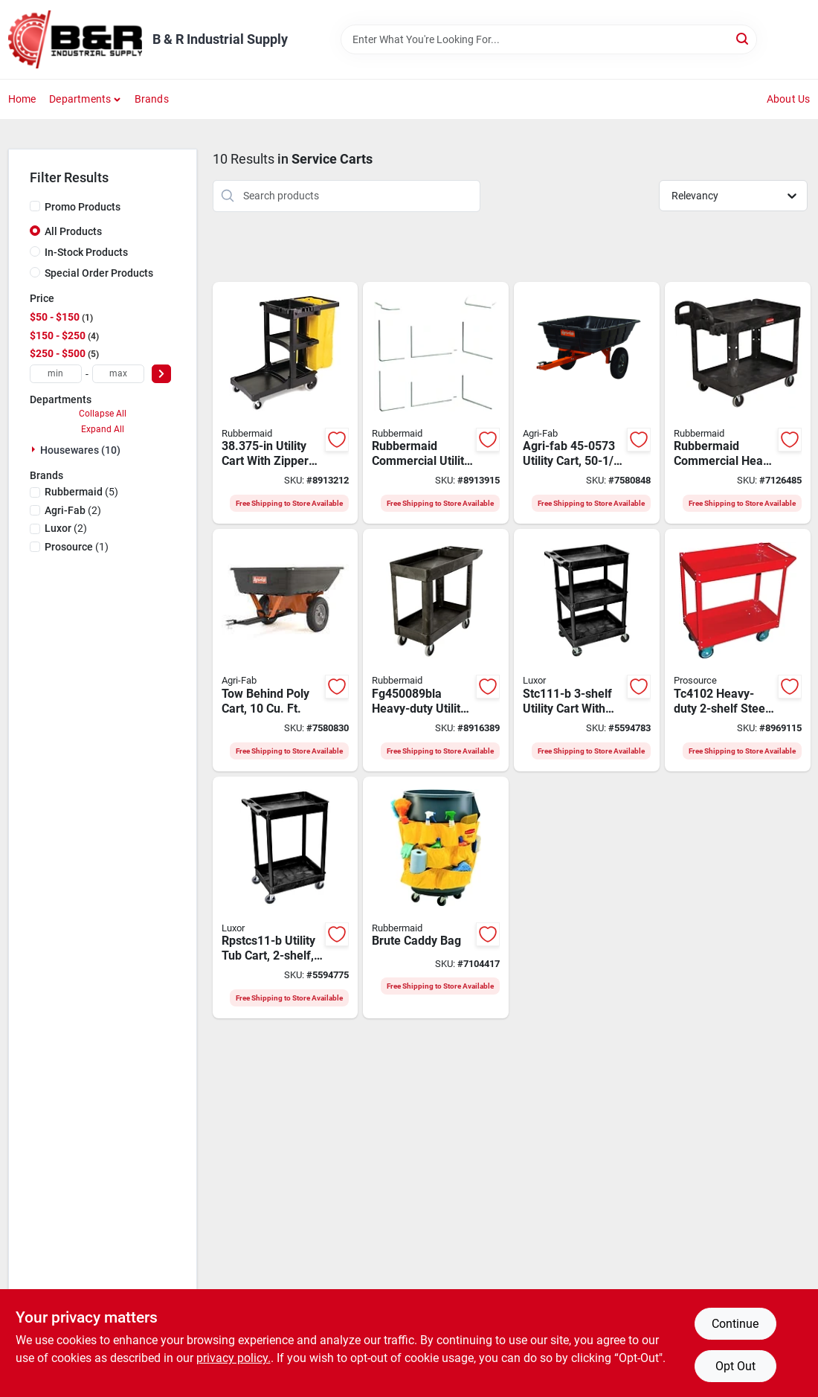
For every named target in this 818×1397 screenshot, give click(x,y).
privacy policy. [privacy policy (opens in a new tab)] (233, 1358)
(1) (77, 547)
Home (22, 99)
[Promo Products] (35, 206)
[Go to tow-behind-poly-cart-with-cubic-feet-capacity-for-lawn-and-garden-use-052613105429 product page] (285, 650)
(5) (81, 492)
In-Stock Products (86, 252)
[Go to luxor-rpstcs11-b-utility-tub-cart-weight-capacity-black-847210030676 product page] (285, 898)
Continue (735, 1324)
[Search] (743, 38)
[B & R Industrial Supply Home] (75, 39)
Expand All (102, 429)
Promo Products (82, 207)
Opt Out (735, 1366)
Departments (80, 99)
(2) (73, 510)
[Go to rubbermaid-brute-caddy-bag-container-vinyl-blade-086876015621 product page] (436, 898)
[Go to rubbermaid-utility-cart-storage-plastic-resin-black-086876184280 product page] (738, 403)
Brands (152, 99)
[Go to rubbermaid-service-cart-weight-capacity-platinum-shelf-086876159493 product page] (436, 403)
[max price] (118, 373)
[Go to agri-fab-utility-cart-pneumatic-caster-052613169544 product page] (587, 403)
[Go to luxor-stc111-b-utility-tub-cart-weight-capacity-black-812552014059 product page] (587, 650)
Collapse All (102, 413)
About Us (789, 99)
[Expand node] (35, 449)
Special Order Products (99, 273)
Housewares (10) (80, 450)
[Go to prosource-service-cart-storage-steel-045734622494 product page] (738, 650)
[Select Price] (161, 373)
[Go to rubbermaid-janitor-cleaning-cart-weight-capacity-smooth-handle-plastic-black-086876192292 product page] (285, 403)
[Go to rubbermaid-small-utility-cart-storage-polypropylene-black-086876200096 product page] (436, 650)
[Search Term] (549, 39)
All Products (73, 231)
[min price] (56, 373)
